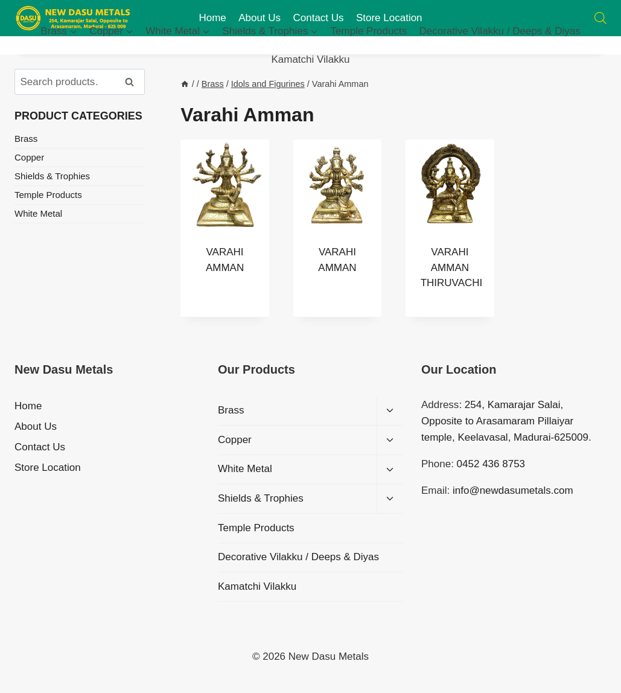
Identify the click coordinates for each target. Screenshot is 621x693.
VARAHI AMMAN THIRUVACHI (452, 267)
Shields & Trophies (52, 176)
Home (28, 406)
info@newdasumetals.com (513, 490)
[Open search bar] (600, 18)
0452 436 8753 (491, 464)
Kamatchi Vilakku (310, 59)
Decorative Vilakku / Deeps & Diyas (500, 31)
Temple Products (369, 31)
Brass (25, 138)
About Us (35, 426)
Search (133, 82)
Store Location (47, 467)
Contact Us (39, 447)
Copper (29, 157)
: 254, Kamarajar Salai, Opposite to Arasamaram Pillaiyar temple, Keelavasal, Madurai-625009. (506, 421)
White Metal (38, 213)
